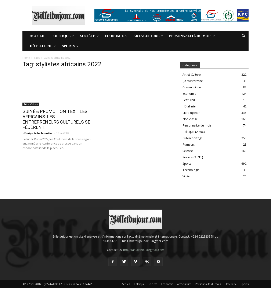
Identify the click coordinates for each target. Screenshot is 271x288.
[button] (243, 36)
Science (188, 151)
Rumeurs (189, 144)
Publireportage (193, 138)
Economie (116, 36)
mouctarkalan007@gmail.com (143, 250)
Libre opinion (191, 113)
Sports (70, 46)
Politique (62, 36)
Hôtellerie (43, 46)
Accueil (38, 36)
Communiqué (192, 87)
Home (26, 58)
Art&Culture (148, 36)
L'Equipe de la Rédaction (37, 133)
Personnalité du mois (192, 36)
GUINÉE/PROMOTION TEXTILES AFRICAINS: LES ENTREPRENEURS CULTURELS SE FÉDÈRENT (56, 119)
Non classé (190, 119)
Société (89, 36)
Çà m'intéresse (193, 81)
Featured (189, 100)
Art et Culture (31, 104)
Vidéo (186, 176)
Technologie (191, 170)
